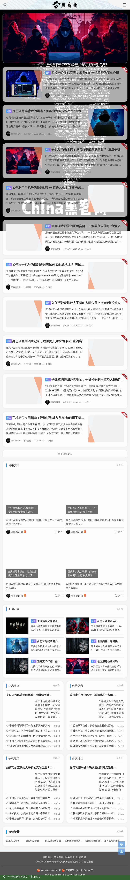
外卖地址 (28, 207)
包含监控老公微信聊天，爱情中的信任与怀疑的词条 (100, 733)
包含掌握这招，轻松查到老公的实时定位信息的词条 (36, 805)
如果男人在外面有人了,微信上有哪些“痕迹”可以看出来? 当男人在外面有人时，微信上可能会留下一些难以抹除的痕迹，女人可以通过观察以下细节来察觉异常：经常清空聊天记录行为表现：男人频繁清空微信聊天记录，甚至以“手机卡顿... (111, 706)
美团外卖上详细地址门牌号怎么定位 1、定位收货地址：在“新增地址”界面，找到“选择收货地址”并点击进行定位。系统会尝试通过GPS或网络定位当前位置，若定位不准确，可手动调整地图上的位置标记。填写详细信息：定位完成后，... (111, 779)
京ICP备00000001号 (49, 870)
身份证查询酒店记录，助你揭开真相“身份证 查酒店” (44, 338)
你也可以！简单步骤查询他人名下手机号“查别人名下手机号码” (42, 728)
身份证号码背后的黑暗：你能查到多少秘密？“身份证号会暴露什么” (55, 111)
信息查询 (28, 134)
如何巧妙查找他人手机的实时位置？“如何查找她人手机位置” (42, 765)
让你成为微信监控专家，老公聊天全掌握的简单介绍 (100, 743)
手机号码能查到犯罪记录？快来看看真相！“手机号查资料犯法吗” (43, 738)
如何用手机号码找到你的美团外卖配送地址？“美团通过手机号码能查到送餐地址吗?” (66, 261)
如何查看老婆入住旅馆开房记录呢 (81, 837)
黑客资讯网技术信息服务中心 (66, 861)
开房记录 (68, 246)
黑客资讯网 (53, 95)
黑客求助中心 (32, 837)
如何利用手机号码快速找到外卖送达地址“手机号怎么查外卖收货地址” (56, 185)
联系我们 (81, 857)
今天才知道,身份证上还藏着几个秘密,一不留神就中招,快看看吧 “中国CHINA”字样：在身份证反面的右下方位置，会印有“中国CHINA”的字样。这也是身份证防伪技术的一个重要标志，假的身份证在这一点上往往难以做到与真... (47, 706)
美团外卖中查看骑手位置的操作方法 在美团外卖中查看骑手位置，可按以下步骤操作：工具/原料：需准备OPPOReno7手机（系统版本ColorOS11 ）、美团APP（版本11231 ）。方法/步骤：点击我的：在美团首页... (44, 272)
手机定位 (68, 322)
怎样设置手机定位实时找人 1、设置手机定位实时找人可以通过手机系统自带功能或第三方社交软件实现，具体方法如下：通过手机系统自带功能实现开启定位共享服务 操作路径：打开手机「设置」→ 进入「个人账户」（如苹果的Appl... (47, 779)
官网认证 (68, 870)
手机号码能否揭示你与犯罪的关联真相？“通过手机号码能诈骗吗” (43, 723)
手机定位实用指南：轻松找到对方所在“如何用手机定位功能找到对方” (56, 415)
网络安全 (70, 857)
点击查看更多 (65, 451)
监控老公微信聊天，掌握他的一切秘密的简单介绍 (82, 73)
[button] (104, 60)
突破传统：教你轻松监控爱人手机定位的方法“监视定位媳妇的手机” (45, 800)
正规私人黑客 (12, 837)
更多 (56, 682)
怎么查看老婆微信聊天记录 (98, 837)
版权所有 (88, 861)
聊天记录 (68, 95)
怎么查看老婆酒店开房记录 (58, 837)
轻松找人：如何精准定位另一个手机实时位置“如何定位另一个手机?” (45, 810)
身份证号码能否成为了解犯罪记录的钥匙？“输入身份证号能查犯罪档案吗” (48, 733)
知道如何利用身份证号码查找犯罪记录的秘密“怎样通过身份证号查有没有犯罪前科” (53, 743)
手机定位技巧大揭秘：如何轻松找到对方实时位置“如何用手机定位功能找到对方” (52, 816)
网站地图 (47, 857)
